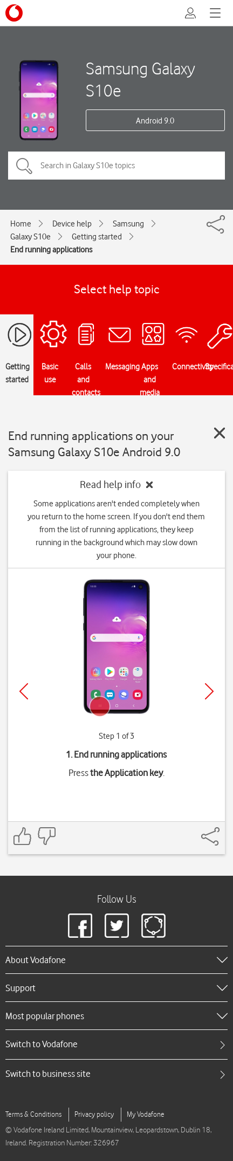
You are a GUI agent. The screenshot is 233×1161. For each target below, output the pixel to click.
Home (20, 224)
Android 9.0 (155, 121)
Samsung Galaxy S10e (140, 79)
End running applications (51, 250)
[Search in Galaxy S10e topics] (116, 166)
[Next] (209, 691)
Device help (72, 224)
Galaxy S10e (30, 237)
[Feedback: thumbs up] (22, 836)
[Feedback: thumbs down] (46, 836)
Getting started (97, 237)
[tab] (116, 1044)
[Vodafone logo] (14, 13)
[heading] (116, 960)
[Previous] (23, 691)
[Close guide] (219, 433)
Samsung (128, 224)
